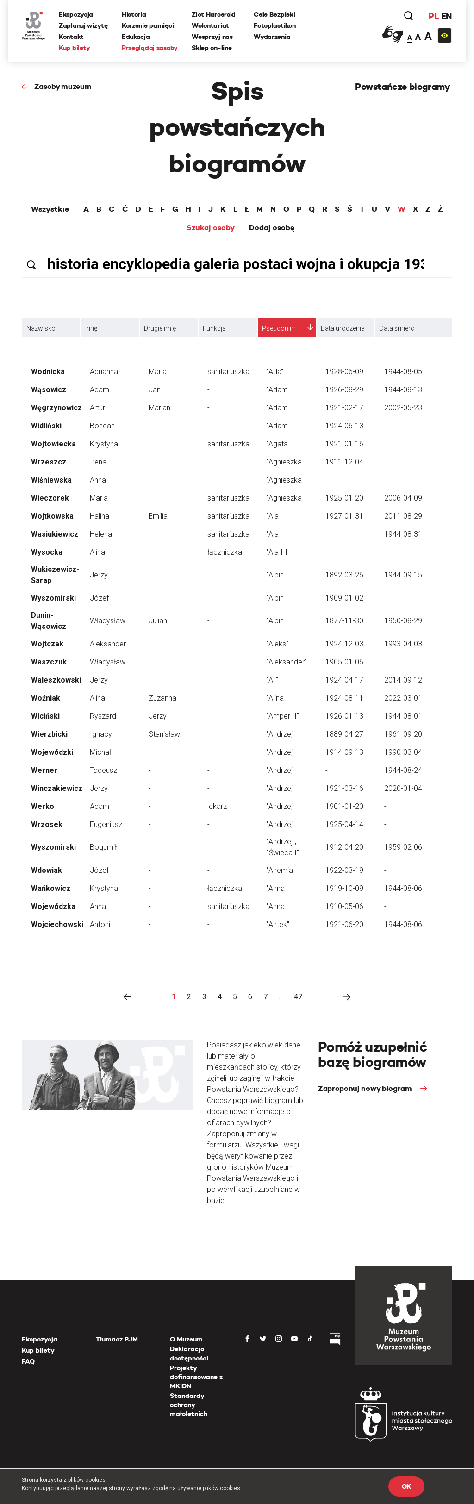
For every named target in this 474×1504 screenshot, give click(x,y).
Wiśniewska (51, 480)
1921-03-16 (344, 788)
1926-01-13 (344, 716)
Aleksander (108, 643)
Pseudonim (279, 328)
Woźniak (45, 698)
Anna (98, 480)
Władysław (107, 620)
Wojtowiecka (53, 443)
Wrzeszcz (48, 461)
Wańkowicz (50, 888)
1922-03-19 (344, 870)
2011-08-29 (403, 516)
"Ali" (272, 680)
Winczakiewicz (56, 788)
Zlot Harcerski (213, 14)
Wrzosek (46, 824)
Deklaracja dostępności (189, 1353)
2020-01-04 (403, 788)
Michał (100, 752)
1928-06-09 (344, 371)
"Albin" (276, 574)
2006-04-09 (403, 498)
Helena (101, 534)
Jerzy (99, 574)
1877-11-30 (344, 620)
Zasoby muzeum (63, 86)
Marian (159, 407)
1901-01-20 (344, 806)
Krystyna (104, 443)
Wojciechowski (57, 924)
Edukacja (136, 36)
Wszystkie (50, 209)
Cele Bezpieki (274, 14)
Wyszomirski (53, 598)
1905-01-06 (344, 662)
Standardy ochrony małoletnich (188, 1404)
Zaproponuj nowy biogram (365, 1088)
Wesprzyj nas (212, 36)
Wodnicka (48, 371)
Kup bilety (74, 48)
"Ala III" (278, 552)
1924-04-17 (344, 680)
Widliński (46, 425)
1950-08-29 (403, 620)
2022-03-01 (403, 698)
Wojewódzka (53, 906)
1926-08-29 (344, 389)
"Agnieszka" (285, 461)
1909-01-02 (344, 598)
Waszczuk (49, 662)
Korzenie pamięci (148, 25)
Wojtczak (47, 643)
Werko (42, 806)
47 (298, 996)
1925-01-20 (344, 498)
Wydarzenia (272, 36)
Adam (99, 389)
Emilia (158, 516)
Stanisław (164, 734)
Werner (44, 770)
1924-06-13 (344, 425)
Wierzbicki (49, 734)
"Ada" (275, 371)
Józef (99, 598)
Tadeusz (103, 770)
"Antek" (278, 924)
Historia (134, 14)
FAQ (28, 1361)
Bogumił (103, 847)
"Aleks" (277, 643)
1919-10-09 (344, 888)
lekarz (217, 806)
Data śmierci (398, 328)
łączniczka (224, 552)
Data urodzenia (343, 328)
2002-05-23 (403, 407)
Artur (97, 407)
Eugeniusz (106, 824)
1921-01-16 (344, 443)
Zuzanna (162, 698)
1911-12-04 (344, 461)
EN (446, 16)
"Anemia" (281, 870)
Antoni (100, 924)
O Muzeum (186, 1339)
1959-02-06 (403, 847)
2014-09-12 (403, 680)
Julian (158, 620)
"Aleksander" (287, 662)
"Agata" (278, 443)
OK (406, 1486)
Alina (97, 552)
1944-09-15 (403, 574)
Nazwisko (41, 328)
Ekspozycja (76, 14)
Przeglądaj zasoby (150, 48)
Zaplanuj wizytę (83, 25)
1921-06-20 (344, 924)
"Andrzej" (281, 734)
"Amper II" (283, 716)
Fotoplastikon (274, 25)
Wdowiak (46, 870)
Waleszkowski (56, 680)
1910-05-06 (344, 906)
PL (434, 16)
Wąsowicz (48, 389)
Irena (98, 461)
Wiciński (45, 716)
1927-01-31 (344, 516)
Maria (158, 371)
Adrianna (104, 371)
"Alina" (276, 698)
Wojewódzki (52, 752)
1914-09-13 (344, 752)
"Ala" (274, 516)
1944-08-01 (403, 716)
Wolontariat (210, 25)
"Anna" (277, 888)
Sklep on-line (211, 48)
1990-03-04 (403, 752)
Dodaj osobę (271, 228)
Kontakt (71, 36)
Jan (155, 389)
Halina (99, 516)
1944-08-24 (403, 770)
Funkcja (214, 328)
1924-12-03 (344, 643)
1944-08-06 (403, 888)
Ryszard (103, 716)
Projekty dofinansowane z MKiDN (196, 1377)
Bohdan (102, 425)
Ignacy (101, 734)
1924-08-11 (344, 698)
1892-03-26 (344, 574)
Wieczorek (50, 498)
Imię (91, 328)
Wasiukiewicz (54, 534)
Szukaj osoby (211, 228)
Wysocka (46, 552)
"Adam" (278, 389)
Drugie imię (160, 328)
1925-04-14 (344, 824)
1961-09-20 (403, 734)
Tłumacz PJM (117, 1339)
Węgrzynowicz (56, 407)
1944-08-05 (403, 371)
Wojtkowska (52, 516)
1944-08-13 (403, 389)
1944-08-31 (403, 534)
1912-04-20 (344, 847)
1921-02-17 (344, 407)
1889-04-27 (344, 734)
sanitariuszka (228, 371)
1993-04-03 (403, 643)
